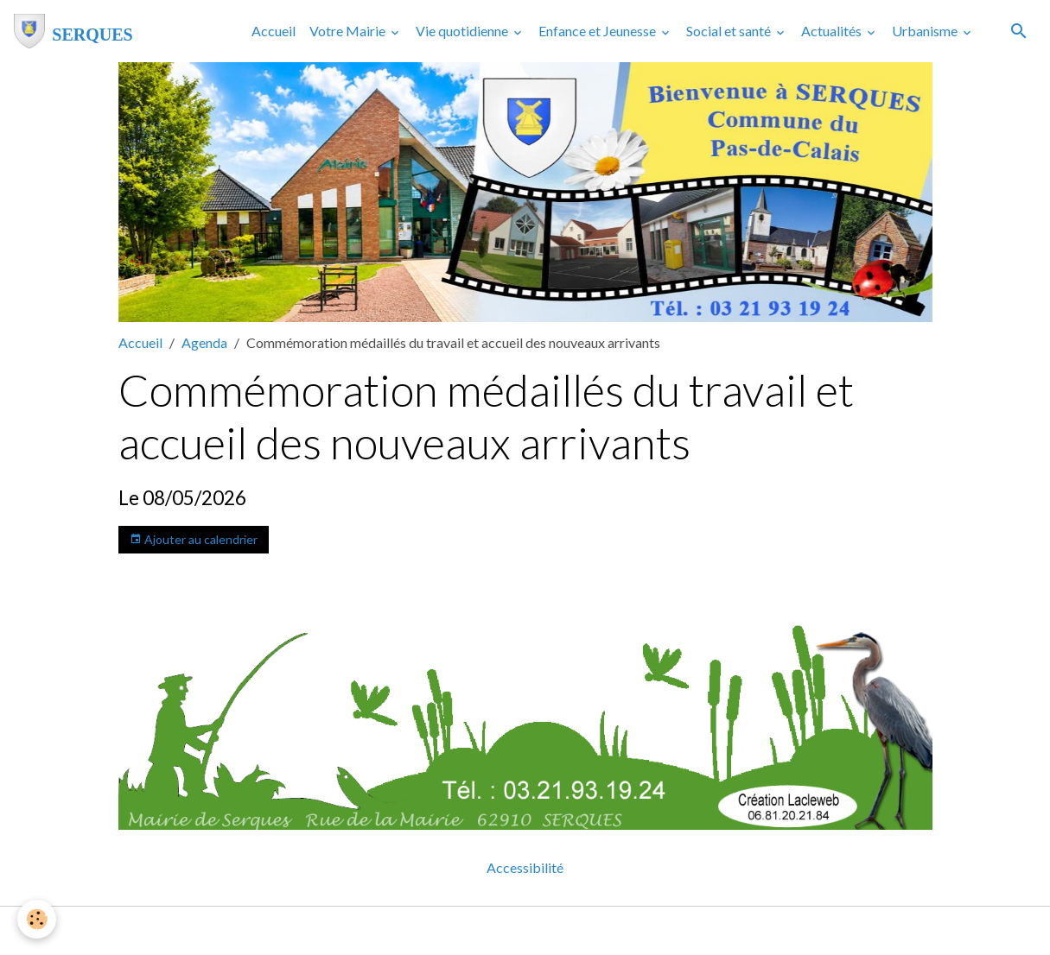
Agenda (204, 342)
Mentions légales (456, 930)
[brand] (73, 31)
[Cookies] (36, 919)
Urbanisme (926, 30)
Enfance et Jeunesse (598, 30)
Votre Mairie (348, 30)
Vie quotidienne (463, 30)
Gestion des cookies (585, 930)
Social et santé (729, 30)
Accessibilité (525, 867)
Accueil (273, 30)
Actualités (832, 30)
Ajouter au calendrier (194, 539)
